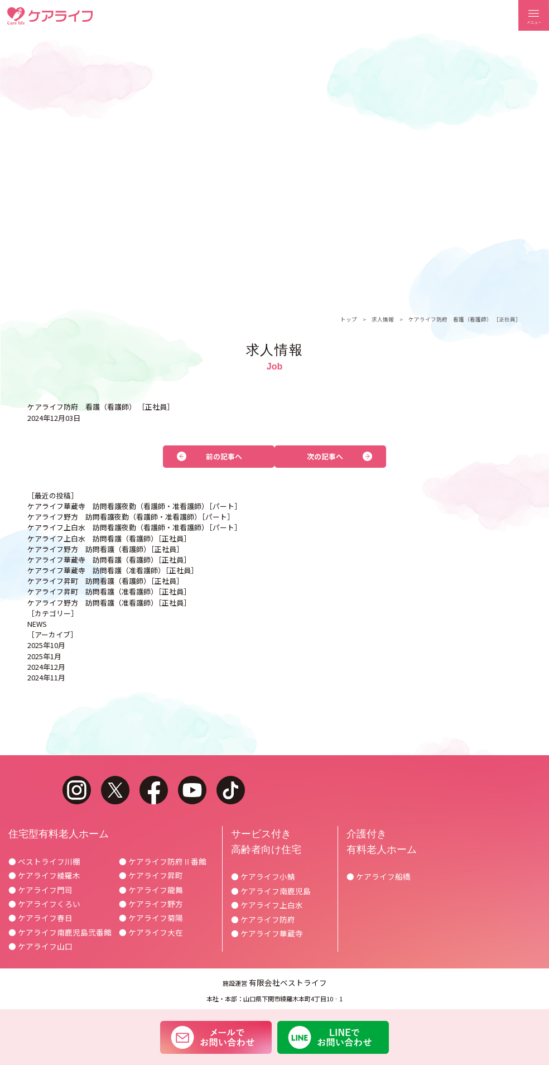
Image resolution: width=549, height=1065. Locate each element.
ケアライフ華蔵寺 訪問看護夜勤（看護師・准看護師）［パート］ (134, 506)
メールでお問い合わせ (216, 1037)
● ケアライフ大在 (151, 932)
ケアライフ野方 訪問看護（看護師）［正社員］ (105, 549)
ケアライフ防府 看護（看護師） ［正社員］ (464, 319)
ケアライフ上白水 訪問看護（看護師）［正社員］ (109, 538)
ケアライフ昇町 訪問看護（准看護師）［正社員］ (109, 591)
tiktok (230, 790)
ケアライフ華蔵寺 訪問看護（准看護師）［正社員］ (112, 570)
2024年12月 (46, 666)
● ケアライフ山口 (40, 946)
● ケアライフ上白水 (267, 904)
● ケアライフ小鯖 (263, 876)
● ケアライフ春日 (40, 917)
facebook (153, 790)
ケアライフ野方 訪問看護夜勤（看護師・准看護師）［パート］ (130, 516)
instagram (76, 790)
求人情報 (383, 319)
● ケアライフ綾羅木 (44, 875)
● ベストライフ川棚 (44, 861)
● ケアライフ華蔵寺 (267, 933)
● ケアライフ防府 (263, 919)
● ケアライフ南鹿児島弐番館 (60, 932)
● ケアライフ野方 (151, 903)
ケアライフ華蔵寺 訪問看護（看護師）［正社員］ (109, 559)
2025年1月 (44, 656)
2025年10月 (46, 645)
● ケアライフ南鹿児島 (271, 890)
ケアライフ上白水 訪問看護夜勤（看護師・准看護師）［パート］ (134, 527)
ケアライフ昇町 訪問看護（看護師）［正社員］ (105, 580)
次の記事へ (325, 456)
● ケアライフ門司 (40, 889)
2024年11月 (46, 677)
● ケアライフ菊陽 (151, 917)
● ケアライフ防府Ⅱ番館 (162, 861)
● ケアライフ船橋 (378, 876)
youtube (192, 790)
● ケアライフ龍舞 (151, 889)
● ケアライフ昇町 (151, 875)
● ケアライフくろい (44, 903)
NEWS (37, 623)
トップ (348, 319)
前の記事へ (224, 456)
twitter (115, 790)
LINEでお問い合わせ (333, 1037)
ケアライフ (50, 16)
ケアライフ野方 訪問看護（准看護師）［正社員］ (109, 602)
